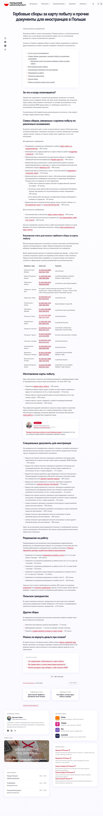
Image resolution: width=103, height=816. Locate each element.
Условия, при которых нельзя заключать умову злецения (26, 759)
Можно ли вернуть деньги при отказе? (41, 82)
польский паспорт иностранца (47, 484)
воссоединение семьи (33, 205)
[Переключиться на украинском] (40, 28)
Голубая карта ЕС (57, 160)
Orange (63, 717)
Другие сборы (33, 79)
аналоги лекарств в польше (64, 766)
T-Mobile (63, 723)
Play (62, 729)
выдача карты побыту (41, 386)
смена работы (28, 415)
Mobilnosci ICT (45, 167)
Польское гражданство (36, 76)
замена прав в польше (62, 779)
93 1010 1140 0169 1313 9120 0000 (45, 335)
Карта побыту (73, 682)
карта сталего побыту (55, 214)
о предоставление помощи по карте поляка (47, 631)
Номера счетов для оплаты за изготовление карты (44, 432)
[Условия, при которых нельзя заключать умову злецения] (26, 751)
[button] (93, 4)
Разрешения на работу (36, 73)
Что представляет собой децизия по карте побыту (46, 661)
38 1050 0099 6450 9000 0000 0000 (45, 347)
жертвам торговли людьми (49, 479)
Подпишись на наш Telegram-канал (42, 427)
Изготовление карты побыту (38, 67)
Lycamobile (64, 735)
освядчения (27, 588)
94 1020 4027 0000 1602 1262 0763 (45, 359)
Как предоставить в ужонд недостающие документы (46, 664)
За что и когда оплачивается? (38, 53)
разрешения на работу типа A (53, 555)
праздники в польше (62, 758)
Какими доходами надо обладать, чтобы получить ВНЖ (47, 667)
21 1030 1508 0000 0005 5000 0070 (45, 310)
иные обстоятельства (51, 205)
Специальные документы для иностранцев (43, 70)
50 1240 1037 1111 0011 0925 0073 (45, 298)
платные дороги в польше (64, 772)
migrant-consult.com (13, 778)
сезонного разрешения (42, 588)
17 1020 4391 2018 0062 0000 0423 (45, 322)
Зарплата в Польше (61, 750)
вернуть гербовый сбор (67, 642)
